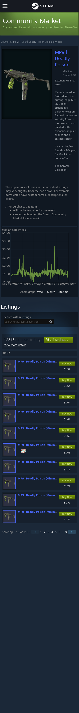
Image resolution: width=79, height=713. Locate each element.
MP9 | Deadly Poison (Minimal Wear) (42, 41)
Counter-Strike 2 (10, 41)
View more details (15, 345)
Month (51, 291)
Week (40, 291)
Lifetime (63, 291)
